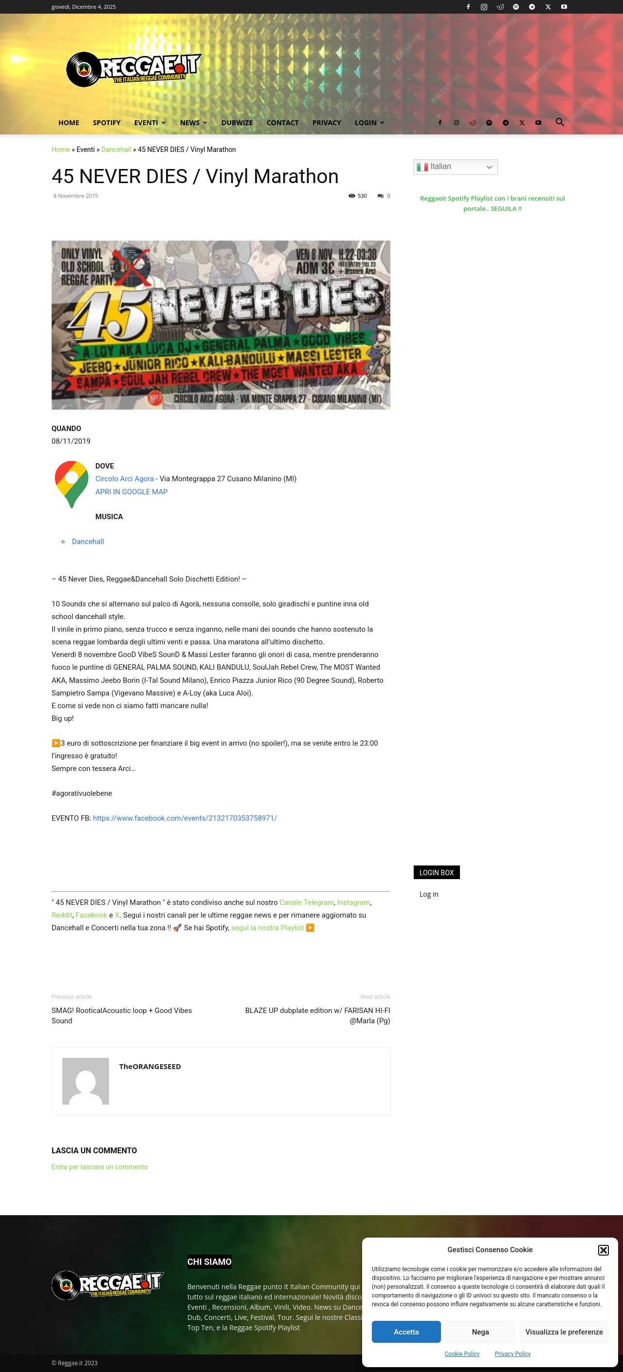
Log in (429, 894)
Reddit (62, 915)
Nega (480, 1332)
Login (370, 122)
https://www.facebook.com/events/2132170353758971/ (185, 818)
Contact (283, 122)
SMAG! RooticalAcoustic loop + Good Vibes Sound (122, 1015)
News (193, 122)
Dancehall (116, 149)
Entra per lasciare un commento (100, 1167)
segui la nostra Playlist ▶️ (273, 927)
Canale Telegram (306, 902)
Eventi (150, 122)
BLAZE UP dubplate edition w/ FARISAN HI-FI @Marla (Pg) (317, 1015)
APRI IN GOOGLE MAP (131, 492)
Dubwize (237, 122)
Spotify (107, 122)
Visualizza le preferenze (564, 1332)
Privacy (326, 122)
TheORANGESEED (150, 1066)
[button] (603, 1250)
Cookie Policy (462, 1354)
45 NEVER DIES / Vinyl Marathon (195, 176)
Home (68, 122)
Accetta (406, 1332)
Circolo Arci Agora (124, 478)
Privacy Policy (513, 1354)
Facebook (91, 915)
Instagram (353, 902)
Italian (434, 167)
